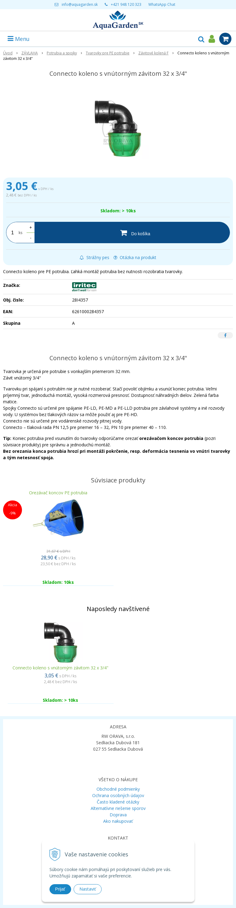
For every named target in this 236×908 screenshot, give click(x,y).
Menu (19, 38)
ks (20, 232)
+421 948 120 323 (126, 4)
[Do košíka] (132, 232)
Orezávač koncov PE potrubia (58, 493)
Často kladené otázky (118, 802)
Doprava (118, 815)
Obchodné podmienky (118, 789)
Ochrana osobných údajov (118, 795)
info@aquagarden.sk (80, 4)
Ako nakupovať (118, 821)
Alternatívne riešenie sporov (118, 808)
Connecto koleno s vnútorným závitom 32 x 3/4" (60, 668)
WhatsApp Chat (161, 4)
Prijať (60, 889)
